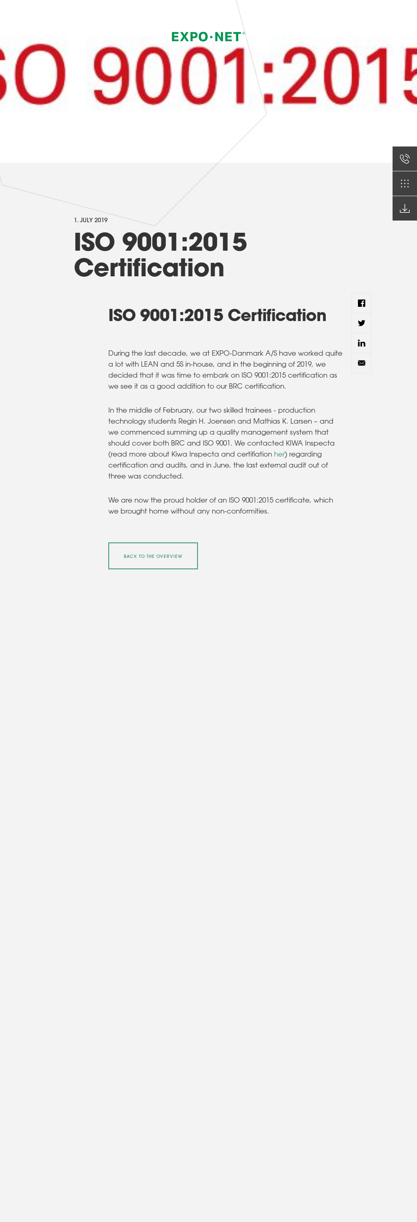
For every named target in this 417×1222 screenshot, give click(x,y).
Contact (343, 24)
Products (236, 24)
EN (374, 24)
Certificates (308, 24)
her (279, 453)
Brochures (271, 24)
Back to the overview (153, 556)
